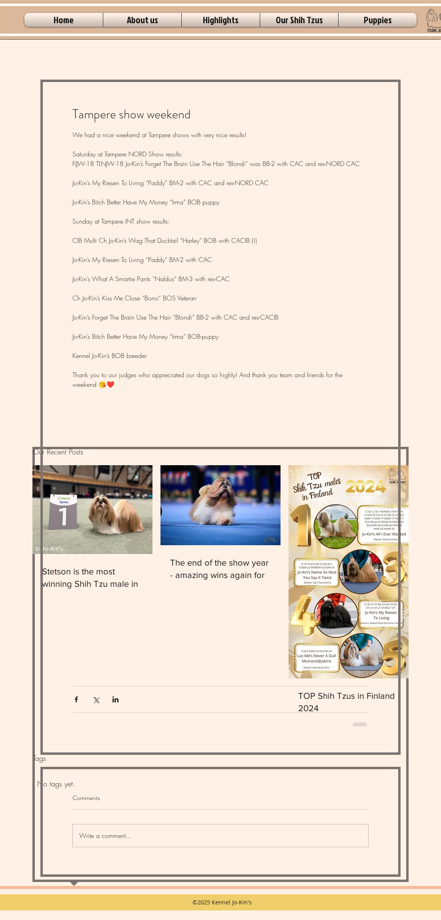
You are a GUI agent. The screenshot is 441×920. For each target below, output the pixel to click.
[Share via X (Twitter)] (96, 699)
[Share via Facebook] (76, 699)
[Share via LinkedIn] (115, 699)
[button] (142, 20)
